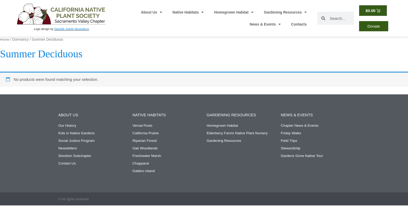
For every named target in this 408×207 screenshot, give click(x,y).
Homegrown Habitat (233, 12)
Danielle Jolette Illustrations (71, 29)
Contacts (299, 24)
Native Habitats (188, 12)
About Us (151, 12)
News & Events (265, 24)
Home (5, 39)
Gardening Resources (285, 12)
